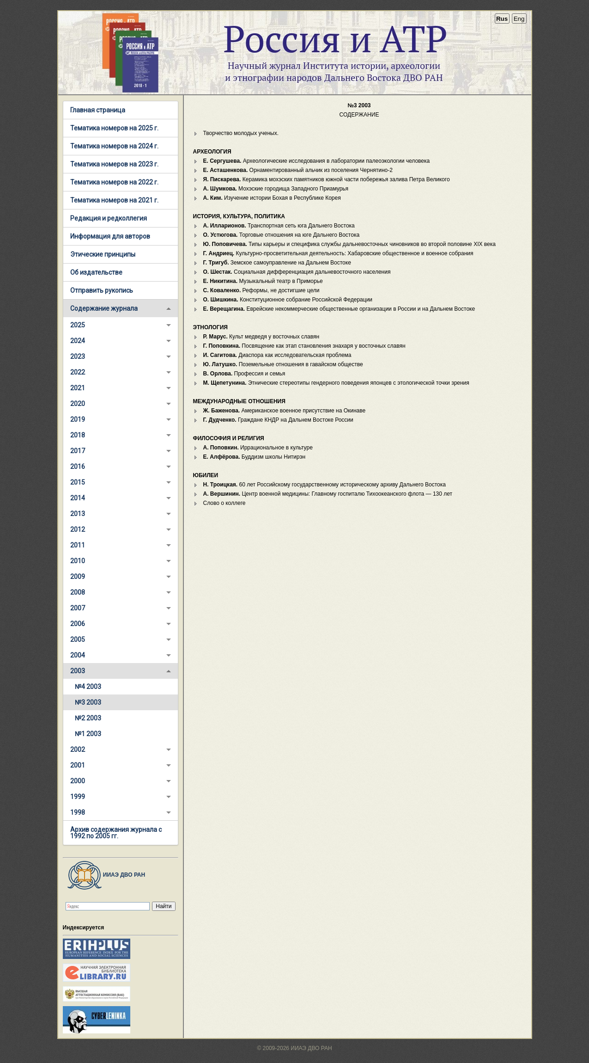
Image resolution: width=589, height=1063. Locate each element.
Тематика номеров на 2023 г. (114, 164)
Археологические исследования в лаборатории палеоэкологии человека (316, 161)
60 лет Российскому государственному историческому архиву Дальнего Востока (324, 484)
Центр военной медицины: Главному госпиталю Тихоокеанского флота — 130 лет (328, 494)
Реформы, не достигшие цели (261, 290)
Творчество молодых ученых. (241, 133)
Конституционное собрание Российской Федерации (288, 299)
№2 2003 (88, 718)
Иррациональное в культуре (258, 447)
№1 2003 (88, 733)
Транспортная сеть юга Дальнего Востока (279, 225)
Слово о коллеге (224, 503)
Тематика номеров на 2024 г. (114, 146)
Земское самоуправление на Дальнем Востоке (277, 262)
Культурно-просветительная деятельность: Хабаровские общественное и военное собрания (338, 253)
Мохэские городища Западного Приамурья (276, 188)
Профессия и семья (244, 373)
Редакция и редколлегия (108, 218)
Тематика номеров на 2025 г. (114, 128)
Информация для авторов (110, 236)
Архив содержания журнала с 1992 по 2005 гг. (116, 833)
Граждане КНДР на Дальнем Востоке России (278, 420)
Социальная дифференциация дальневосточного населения (297, 272)
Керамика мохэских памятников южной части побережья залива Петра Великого (326, 179)
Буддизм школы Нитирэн (254, 457)
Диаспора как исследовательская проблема (277, 355)
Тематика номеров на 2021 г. (114, 200)
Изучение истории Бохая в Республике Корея (272, 198)
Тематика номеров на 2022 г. (114, 182)
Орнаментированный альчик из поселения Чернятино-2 (298, 170)
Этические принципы (102, 254)
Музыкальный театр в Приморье (263, 281)
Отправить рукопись (101, 290)
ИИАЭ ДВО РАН (104, 875)
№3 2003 (88, 702)
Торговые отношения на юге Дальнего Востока (281, 235)
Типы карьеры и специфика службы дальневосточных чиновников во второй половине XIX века (349, 244)
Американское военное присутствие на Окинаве (284, 410)
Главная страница (97, 110)
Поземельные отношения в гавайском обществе (283, 364)
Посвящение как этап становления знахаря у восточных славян (304, 346)
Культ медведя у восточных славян (261, 336)
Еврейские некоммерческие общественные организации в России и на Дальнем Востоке (339, 309)
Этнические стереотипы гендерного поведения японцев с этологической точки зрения (336, 383)
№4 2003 (88, 686)
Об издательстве (96, 272)
